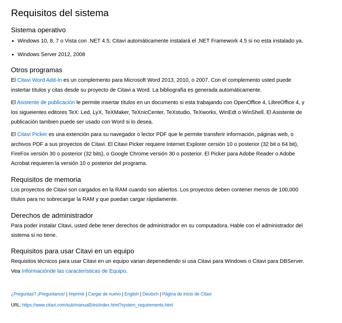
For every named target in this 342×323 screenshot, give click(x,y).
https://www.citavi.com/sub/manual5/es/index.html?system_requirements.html (97, 305)
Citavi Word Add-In (39, 80)
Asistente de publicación (46, 102)
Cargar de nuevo (104, 294)
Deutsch (151, 294)
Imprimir (76, 294)
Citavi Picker (32, 134)
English (132, 294)
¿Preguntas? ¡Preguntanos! (38, 294)
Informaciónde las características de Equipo (74, 271)
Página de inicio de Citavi (187, 294)
